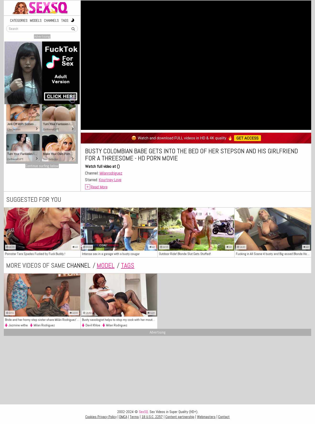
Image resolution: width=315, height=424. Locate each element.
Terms (134, 416)
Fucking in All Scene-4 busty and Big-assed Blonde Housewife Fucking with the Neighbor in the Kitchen (273, 254)
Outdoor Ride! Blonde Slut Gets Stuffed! (185, 254)
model (105, 265)
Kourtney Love (110, 179)
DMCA (123, 416)
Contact (224, 416)
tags (127, 265)
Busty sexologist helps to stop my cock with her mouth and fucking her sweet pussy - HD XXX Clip (119, 320)
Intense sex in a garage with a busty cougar (111, 254)
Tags (64, 20)
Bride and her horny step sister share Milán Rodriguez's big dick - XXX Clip (42, 320)
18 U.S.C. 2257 (152, 416)
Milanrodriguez (110, 173)
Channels (51, 20)
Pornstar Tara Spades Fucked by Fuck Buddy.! (35, 254)
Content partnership (179, 416)
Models (36, 20)
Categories (18, 20)
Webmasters (206, 416)
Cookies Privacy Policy (101, 416)
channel (78, 265)
